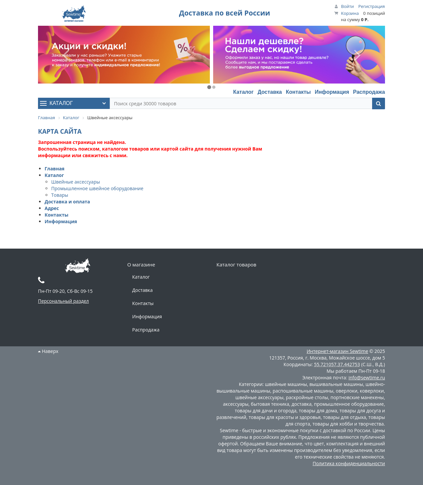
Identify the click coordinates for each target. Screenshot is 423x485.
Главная (54, 168)
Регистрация (371, 6)
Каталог (243, 92)
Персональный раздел (63, 301)
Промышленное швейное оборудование (97, 188)
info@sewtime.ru (366, 377)
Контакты (298, 92)
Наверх (48, 351)
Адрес (52, 208)
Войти (347, 6)
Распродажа (369, 92)
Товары (59, 195)
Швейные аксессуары (75, 182)
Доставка (269, 92)
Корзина (350, 13)
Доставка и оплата (67, 201)
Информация (332, 92)
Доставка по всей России (224, 12)
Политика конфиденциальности (349, 463)
